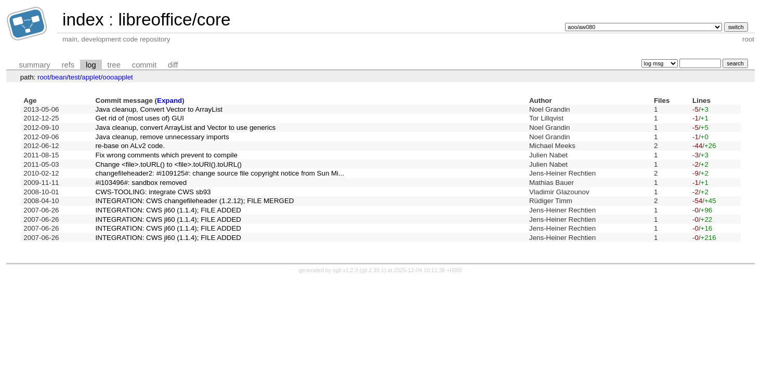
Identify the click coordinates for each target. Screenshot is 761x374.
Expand (169, 100)
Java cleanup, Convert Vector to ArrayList (159, 109)
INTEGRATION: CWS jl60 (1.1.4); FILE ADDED (168, 210)
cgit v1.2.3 (345, 270)
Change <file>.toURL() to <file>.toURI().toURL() (169, 164)
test (74, 77)
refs (68, 65)
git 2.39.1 (372, 270)
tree (114, 65)
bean (59, 77)
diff (173, 65)
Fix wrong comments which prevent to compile (167, 155)
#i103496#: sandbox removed (141, 182)
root (43, 77)
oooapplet (117, 77)
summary (34, 65)
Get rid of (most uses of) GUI (140, 118)
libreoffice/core (174, 19)
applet (91, 77)
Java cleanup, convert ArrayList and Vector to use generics (186, 127)
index (83, 19)
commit (144, 65)
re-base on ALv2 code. (130, 146)
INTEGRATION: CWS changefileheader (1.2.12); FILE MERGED (195, 201)
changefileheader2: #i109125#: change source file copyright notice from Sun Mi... (220, 173)
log (91, 65)
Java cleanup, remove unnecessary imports (162, 137)
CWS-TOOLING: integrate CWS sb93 (153, 192)
